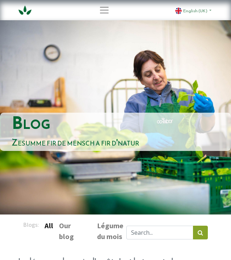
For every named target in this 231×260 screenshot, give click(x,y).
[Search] (200, 232)
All (49, 225)
